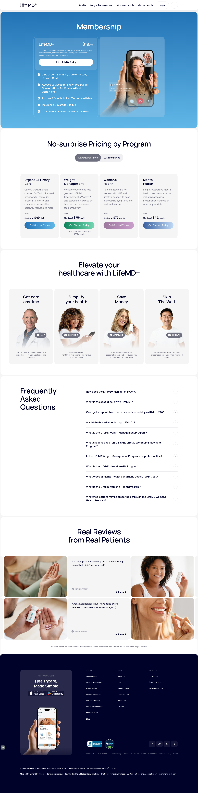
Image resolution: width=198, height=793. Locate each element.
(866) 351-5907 (110, 768)
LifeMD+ (82, 5)
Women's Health (125, 5)
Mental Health (145, 5)
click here (173, 774)
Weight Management (101, 5)
